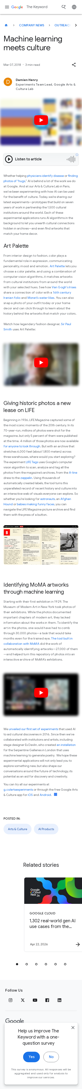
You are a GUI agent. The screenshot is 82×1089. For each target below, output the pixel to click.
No (51, 1057)
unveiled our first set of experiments (33, 729)
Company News (31, 25)
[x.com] (22, 1000)
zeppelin (26, 478)
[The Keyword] (6, 25)
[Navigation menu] (7, 7)
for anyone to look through (21, 446)
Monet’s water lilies (41, 298)
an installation (66, 745)
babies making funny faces (35, 504)
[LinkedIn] (59, 1000)
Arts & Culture (17, 829)
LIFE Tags (32, 462)
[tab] (17, 964)
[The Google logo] (14, 1021)
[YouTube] (35, 1000)
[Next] (76, 25)
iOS (30, 795)
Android (45, 795)
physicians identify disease (45, 176)
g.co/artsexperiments (18, 790)
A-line (73, 473)
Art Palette (57, 266)
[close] (73, 1028)
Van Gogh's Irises (64, 287)
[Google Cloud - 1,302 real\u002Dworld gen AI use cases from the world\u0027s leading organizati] (48, 915)
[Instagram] (10, 1000)
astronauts (47, 499)
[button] (74, 65)
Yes (32, 1057)
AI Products (46, 829)
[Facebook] (47, 1000)
